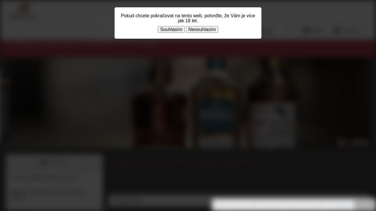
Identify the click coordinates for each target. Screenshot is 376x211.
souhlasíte (342, 205)
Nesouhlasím (202, 29)
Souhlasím (171, 29)
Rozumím (364, 205)
